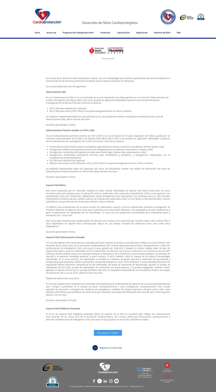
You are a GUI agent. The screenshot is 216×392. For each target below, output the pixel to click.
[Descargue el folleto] (108, 333)
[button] (52, 32)
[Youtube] (116, 381)
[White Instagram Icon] (111, 381)
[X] (99, 381)
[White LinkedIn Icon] (105, 381)
